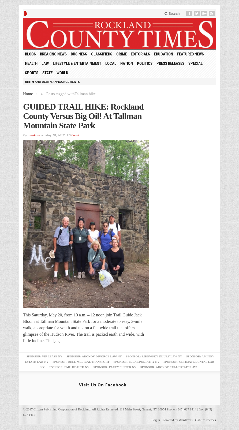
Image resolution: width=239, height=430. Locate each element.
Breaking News (53, 54)
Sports (31, 72)
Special (195, 63)
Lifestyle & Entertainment (77, 63)
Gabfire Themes (205, 420)
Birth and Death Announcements (52, 81)
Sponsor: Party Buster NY (115, 367)
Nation (126, 63)
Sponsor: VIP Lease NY (44, 356)
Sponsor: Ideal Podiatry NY (136, 361)
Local (110, 63)
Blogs (30, 54)
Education (163, 54)
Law (45, 63)
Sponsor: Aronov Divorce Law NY (94, 356)
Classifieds (101, 54)
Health (31, 63)
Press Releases (170, 63)
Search (172, 14)
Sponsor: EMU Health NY (69, 367)
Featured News (190, 54)
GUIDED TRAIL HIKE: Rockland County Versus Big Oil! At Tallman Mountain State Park (83, 116)
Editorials (140, 54)
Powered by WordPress (177, 420)
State (47, 72)
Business (79, 54)
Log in (155, 420)
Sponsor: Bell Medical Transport (81, 361)
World (62, 72)
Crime (121, 54)
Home (28, 94)
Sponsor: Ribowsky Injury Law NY (154, 356)
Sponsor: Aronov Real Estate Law (168, 367)
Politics (144, 63)
